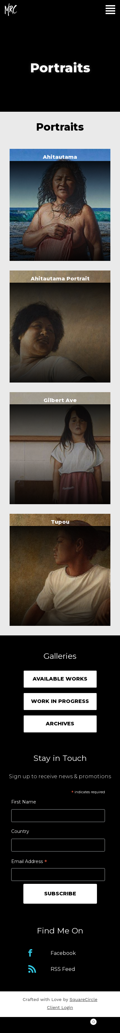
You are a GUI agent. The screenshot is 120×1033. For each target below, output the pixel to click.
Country (20, 831)
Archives (60, 724)
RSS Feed (63, 969)
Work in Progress (60, 701)
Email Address (29, 862)
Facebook (63, 953)
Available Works (60, 679)
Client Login (60, 1007)
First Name (23, 802)
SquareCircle (83, 999)
